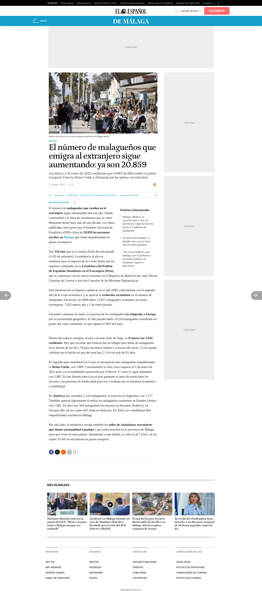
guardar (154, 184)
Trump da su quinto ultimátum (132, 3)
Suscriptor (140, 577)
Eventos (138, 567)
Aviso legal (183, 561)
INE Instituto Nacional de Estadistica (99, 195)
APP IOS (49, 561)
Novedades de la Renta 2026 (188, 3)
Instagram (96, 572)
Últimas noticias (67, 3)
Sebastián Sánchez (59, 202)
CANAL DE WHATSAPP (57, 577)
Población (59, 195)
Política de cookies (188, 577)
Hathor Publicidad (144, 561)
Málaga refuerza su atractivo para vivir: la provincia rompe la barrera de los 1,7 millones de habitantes (138, 223)
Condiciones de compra (191, 572)
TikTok (93, 577)
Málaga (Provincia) (129, 195)
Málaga (53, 141)
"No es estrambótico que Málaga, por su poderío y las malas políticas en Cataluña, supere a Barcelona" (137, 258)
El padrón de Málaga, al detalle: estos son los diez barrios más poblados (136, 241)
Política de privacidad (190, 567)
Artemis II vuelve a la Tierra (105, 3)
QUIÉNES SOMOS (55, 572)
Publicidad (139, 572)
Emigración (72, 195)
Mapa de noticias (84, 3)
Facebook (95, 567)
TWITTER (94, 561)
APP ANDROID (53, 567)
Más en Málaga (58, 485)
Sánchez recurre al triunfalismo (160, 3)
